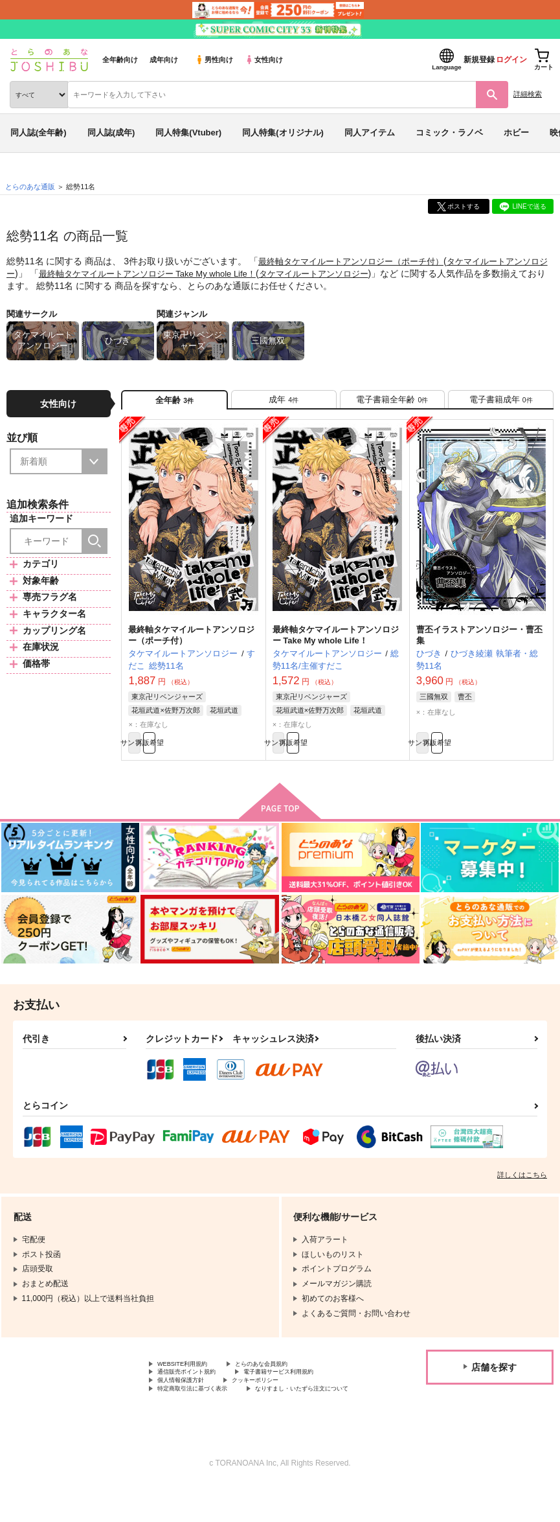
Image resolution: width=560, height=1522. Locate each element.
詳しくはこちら (522, 1189)
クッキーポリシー (278, 1401)
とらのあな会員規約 (286, 1379)
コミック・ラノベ (449, 132)
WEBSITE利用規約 (190, 1379)
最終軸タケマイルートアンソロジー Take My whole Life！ (174, 273)
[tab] (284, 403)
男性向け (214, 59)
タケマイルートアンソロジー (353, 273)
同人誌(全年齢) (38, 132)
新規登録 (479, 59)
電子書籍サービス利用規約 (309, 1390)
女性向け (264, 59)
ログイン (511, 59)
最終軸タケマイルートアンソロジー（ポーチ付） (358, 261)
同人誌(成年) (111, 132)
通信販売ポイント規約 (196, 1390)
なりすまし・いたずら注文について (219, 1422)
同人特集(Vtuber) (188, 132)
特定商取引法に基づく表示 (204, 1411)
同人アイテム (369, 132)
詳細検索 (527, 94)
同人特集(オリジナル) (283, 132)
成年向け (164, 59)
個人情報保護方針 (188, 1401)
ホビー (516, 132)
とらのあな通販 (30, 186)
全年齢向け (120, 59)
